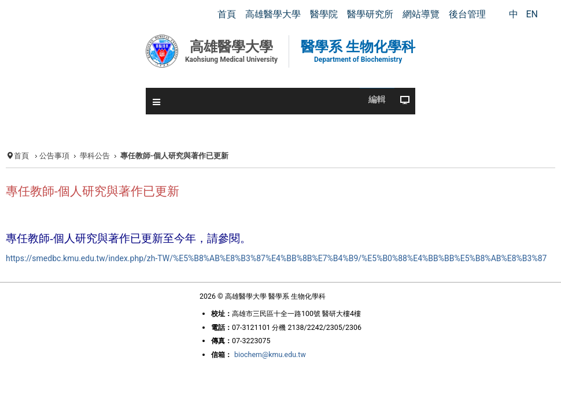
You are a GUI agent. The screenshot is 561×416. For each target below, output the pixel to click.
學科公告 (96, 156)
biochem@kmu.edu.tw (268, 394)
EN (532, 14)
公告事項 (54, 156)
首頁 (19, 156)
